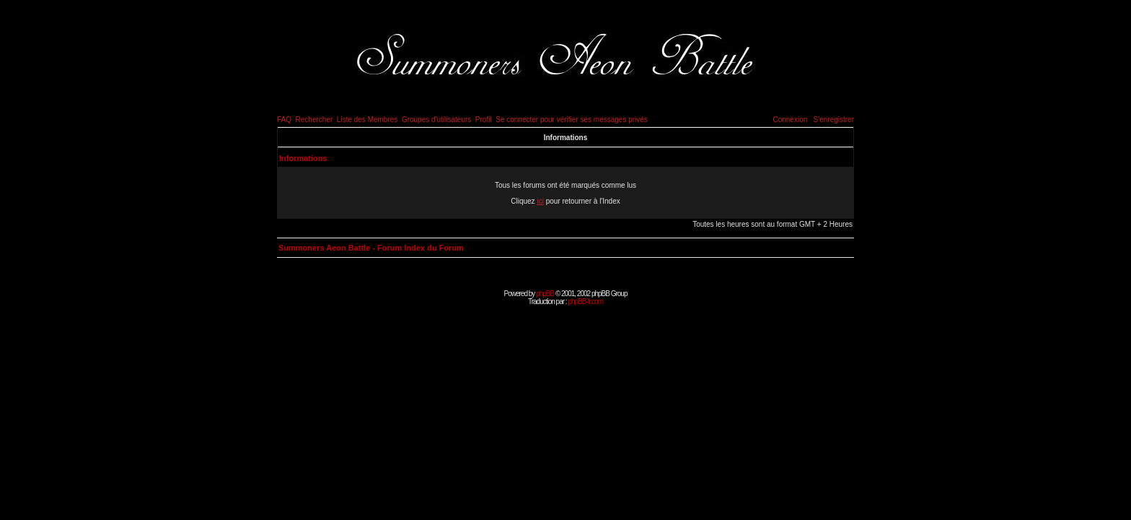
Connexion (790, 120)
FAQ (284, 120)
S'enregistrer (834, 120)
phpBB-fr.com (585, 302)
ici (540, 201)
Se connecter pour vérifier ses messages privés (572, 120)
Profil (483, 120)
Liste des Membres (367, 120)
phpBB (545, 294)
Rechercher (314, 120)
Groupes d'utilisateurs (436, 120)
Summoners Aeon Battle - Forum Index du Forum (371, 247)
